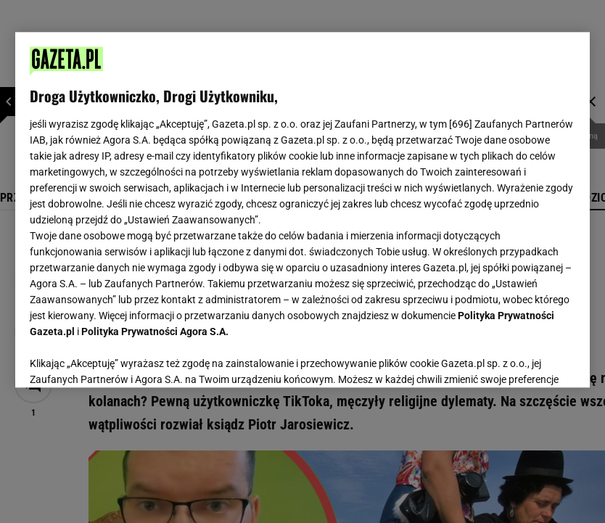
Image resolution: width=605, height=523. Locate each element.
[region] (302, 209)
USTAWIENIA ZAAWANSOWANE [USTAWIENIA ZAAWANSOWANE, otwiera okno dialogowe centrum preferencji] (124, 358)
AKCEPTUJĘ (526, 359)
